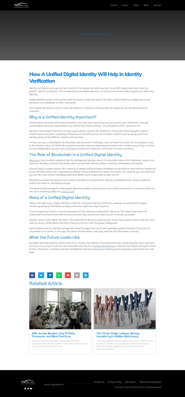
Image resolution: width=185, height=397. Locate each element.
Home (114, 5)
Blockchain (34, 160)
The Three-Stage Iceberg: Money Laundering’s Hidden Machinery (117, 334)
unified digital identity (104, 246)
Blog (146, 5)
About (125, 5)
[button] (32, 275)
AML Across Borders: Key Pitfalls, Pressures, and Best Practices (53, 334)
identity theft (68, 191)
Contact (157, 5)
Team (136, 5)
